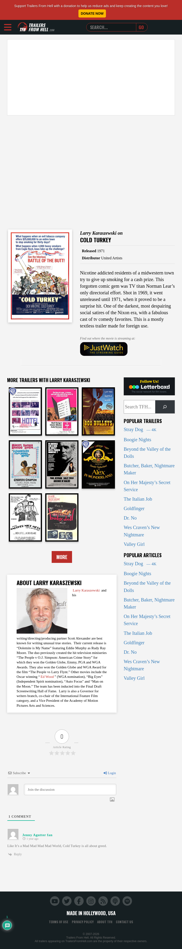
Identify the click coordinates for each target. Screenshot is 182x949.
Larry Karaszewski (86, 590)
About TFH (104, 921)
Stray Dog (140, 429)
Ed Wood (47, 677)
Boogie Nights (137, 439)
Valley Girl (134, 544)
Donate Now (92, 13)
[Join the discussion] (70, 789)
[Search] (165, 407)
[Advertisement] (91, 77)
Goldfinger (134, 508)
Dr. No (130, 518)
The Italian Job (138, 499)
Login (109, 773)
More (61, 557)
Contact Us (124, 921)
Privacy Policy (83, 921)
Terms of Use (58, 921)
